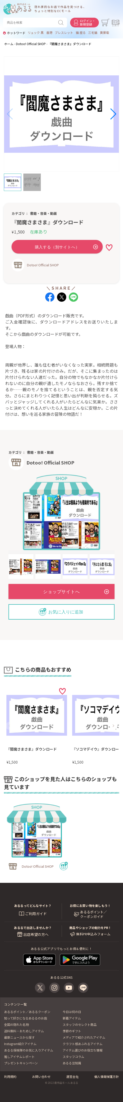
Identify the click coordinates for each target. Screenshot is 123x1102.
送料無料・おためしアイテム (24, 1031)
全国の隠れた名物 (16, 1024)
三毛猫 (92, 32)
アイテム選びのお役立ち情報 (82, 1050)
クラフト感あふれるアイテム (82, 1044)
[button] (9, 114)
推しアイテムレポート (19, 1056)
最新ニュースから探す (19, 1037)
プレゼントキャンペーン (21, 1063)
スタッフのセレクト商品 (80, 1024)
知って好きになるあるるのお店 (25, 1018)
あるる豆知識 (72, 1063)
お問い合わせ (41, 1076)
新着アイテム (72, 1018)
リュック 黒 (35, 32)
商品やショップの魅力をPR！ (90, 927)
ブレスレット (64, 32)
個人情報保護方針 (106, 1076)
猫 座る (81, 32)
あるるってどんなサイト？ (33, 905)
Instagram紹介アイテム (20, 1044)
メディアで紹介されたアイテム (84, 1037)
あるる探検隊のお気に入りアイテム (28, 1050)
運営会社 (72, 1076)
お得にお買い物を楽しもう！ (90, 905)
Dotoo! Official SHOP (43, 264)
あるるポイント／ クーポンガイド (93, 914)
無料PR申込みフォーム (93, 934)
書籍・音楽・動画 (43, 213)
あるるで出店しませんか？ (33, 927)
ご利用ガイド (36, 913)
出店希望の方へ (36, 934)
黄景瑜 (104, 32)
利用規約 (10, 1076)
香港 (49, 32)
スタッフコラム (73, 1056)
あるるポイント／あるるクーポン (27, 1011)
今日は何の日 (72, 1011)
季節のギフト (72, 1031)
